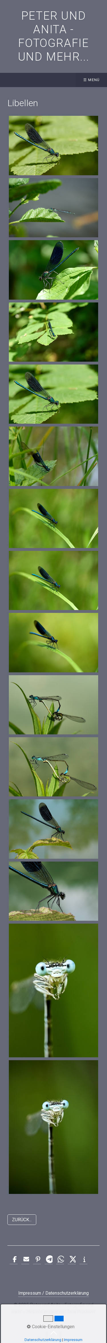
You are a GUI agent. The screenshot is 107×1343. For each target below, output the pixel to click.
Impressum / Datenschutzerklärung (53, 1293)
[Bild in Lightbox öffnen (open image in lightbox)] (53, 145)
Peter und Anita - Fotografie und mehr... (53, 36)
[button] (21, 1219)
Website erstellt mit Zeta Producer (60, 1311)
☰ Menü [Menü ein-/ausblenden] (91, 80)
